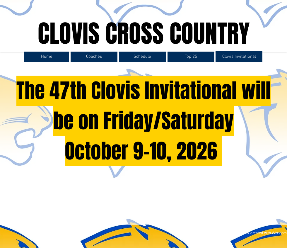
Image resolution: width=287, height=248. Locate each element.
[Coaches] (94, 57)
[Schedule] (142, 57)
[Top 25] (191, 57)
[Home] (46, 57)
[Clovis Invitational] (239, 56)
